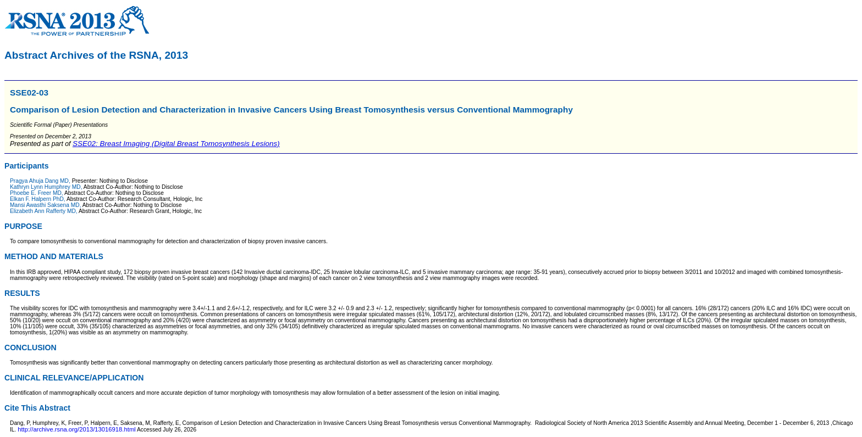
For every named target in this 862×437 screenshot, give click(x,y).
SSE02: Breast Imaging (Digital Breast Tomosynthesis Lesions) (176, 143)
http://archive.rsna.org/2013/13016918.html (77, 429)
